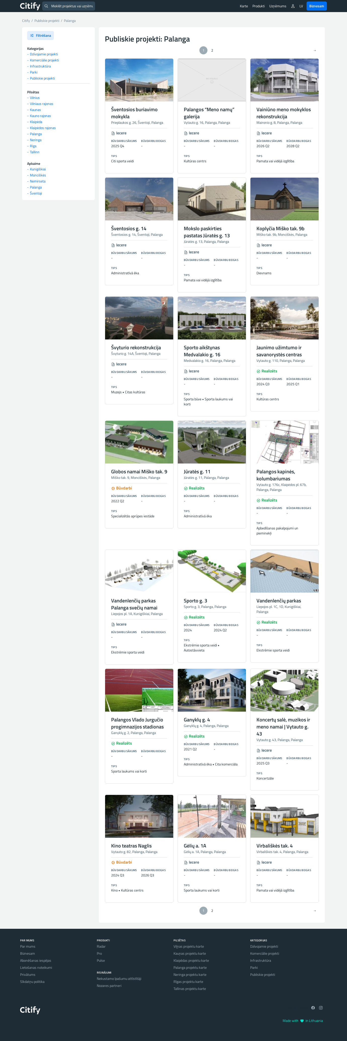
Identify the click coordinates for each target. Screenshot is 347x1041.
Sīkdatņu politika (32, 981)
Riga (33, 145)
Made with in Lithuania (303, 1020)
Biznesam (316, 6)
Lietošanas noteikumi (36, 967)
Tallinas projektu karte (189, 988)
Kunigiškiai (38, 169)
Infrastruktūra (40, 66)
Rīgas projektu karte (188, 981)
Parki (33, 72)
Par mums (27, 946)
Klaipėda (36, 121)
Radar (101, 946)
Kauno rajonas (40, 115)
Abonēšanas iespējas (35, 960)
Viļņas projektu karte (188, 946)
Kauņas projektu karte (189, 953)
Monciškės (38, 175)
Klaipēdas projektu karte (191, 960)
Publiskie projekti (42, 78)
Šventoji (36, 193)
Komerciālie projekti (44, 60)
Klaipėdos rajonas (43, 127)
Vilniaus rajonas (41, 103)
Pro (99, 953)
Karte (244, 6)
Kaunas (35, 109)
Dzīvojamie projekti (44, 54)
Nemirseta (38, 181)
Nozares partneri (109, 985)
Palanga (36, 133)
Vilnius (35, 97)
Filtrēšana (40, 35)
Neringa (35, 139)
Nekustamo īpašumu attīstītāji (119, 978)
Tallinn (34, 152)
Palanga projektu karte (190, 967)
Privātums (27, 974)
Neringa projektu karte (189, 974)
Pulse (101, 960)
